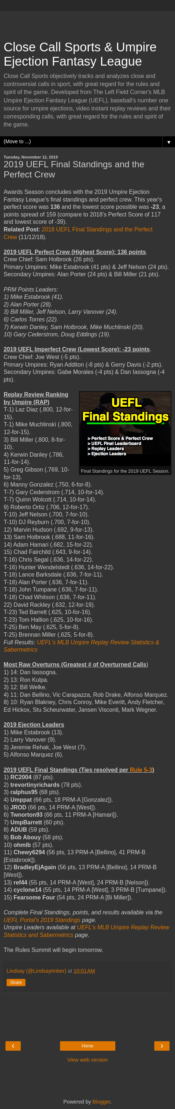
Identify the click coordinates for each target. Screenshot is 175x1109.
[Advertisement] (88, 22)
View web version (87, 1060)
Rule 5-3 (141, 770)
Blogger (101, 1102)
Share (16, 982)
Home (87, 1046)
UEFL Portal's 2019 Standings (42, 920)
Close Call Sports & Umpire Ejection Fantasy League (80, 54)
